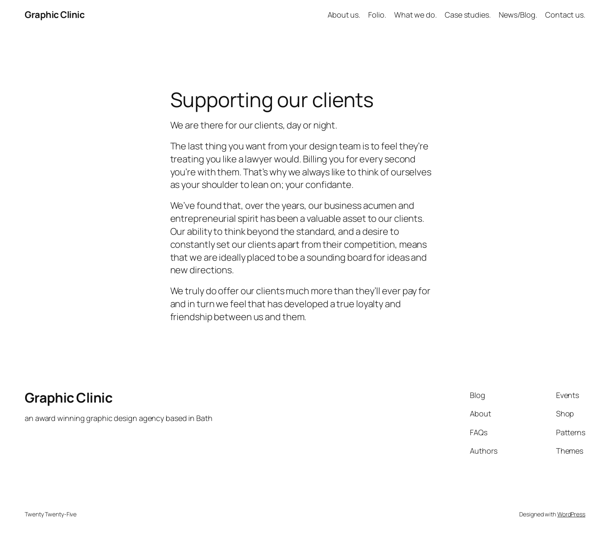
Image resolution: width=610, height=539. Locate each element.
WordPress (571, 514)
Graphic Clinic (55, 14)
